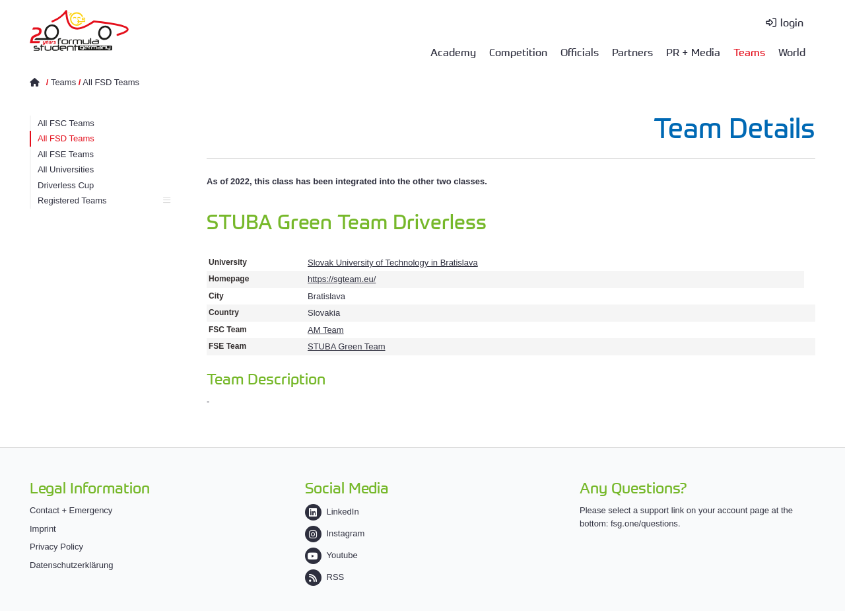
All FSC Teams (66, 123)
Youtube (331, 555)
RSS (325, 577)
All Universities (66, 169)
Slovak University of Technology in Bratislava (393, 263)
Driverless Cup (66, 185)
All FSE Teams (66, 154)
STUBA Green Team (347, 346)
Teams (749, 51)
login (791, 21)
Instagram (335, 533)
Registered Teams (104, 200)
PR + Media (693, 51)
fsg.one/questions (644, 523)
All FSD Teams (111, 82)
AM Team (326, 330)
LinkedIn (332, 512)
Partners (632, 51)
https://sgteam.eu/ (342, 279)
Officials (579, 51)
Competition (518, 51)
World (791, 51)
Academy (453, 51)
